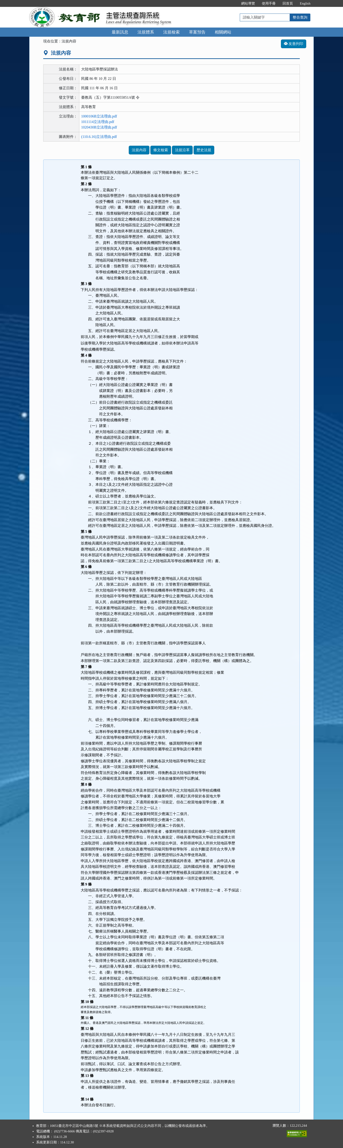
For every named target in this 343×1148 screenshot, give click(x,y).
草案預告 (197, 32)
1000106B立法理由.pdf (99, 116)
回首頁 (288, 3)
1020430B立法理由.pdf (99, 127)
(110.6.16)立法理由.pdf (99, 137)
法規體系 (145, 32)
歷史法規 (204, 150)
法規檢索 (171, 32)
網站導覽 (248, 3)
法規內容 (139, 150)
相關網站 (223, 32)
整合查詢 (300, 17)
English (305, 3)
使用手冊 (269, 3)
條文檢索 (160, 150)
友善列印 (293, 44)
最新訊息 (120, 32)
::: (233, 3)
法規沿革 (182, 150)
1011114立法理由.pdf (97, 122)
